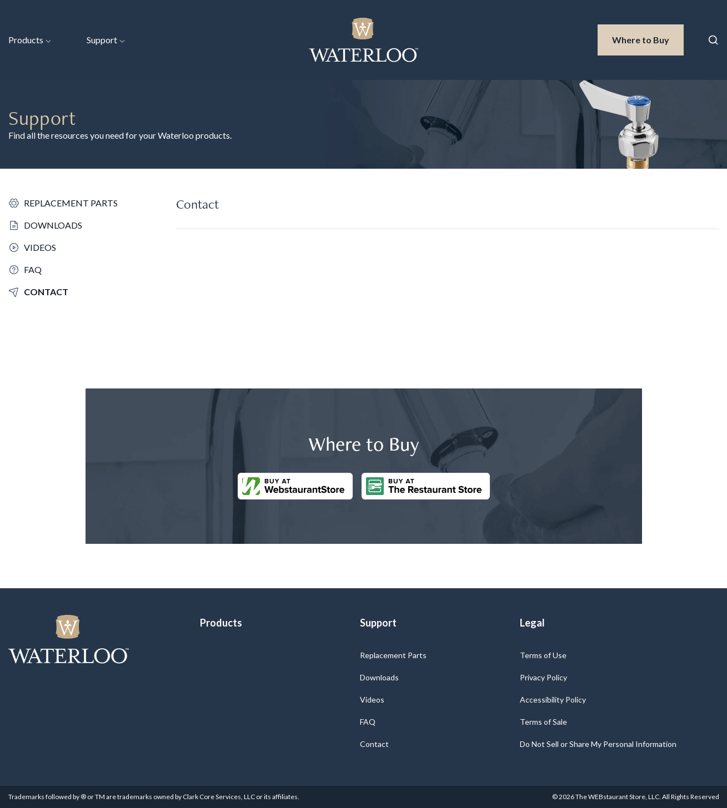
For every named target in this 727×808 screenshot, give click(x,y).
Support (106, 39)
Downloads (379, 677)
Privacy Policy (543, 677)
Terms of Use (543, 655)
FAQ (367, 721)
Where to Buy (648, 39)
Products (29, 39)
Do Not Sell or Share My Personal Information (598, 744)
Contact (374, 744)
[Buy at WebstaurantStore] (295, 486)
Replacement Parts (393, 655)
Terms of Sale (543, 721)
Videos (372, 699)
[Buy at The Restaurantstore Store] (426, 486)
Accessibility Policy (553, 699)
